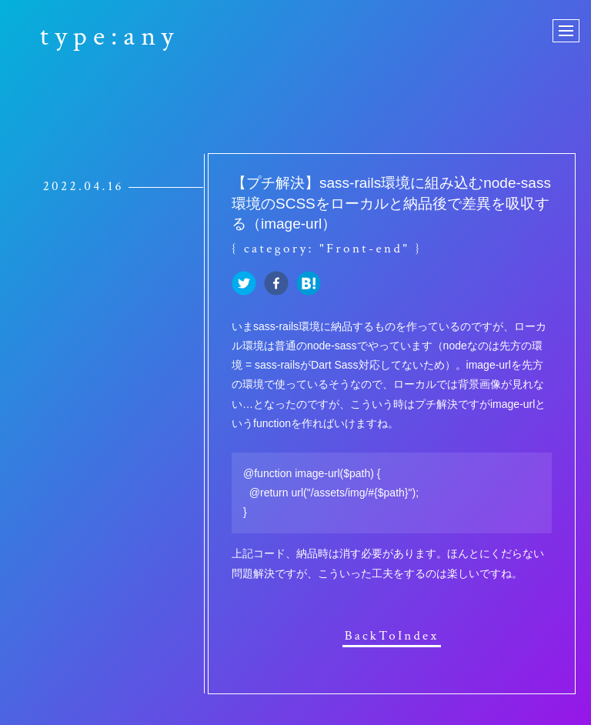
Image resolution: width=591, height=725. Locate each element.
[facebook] (276, 284)
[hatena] (308, 284)
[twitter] (244, 284)
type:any (109, 36)
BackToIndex (392, 637)
